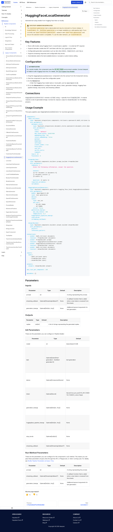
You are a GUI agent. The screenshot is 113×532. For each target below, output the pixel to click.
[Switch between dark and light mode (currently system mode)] (85, 2)
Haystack (15, 517)
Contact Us (77, 520)
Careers (76, 523)
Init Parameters (98, 24)
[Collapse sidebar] (12, 508)
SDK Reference (31, 2)
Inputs (96, 20)
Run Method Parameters (101, 27)
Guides (15, 2)
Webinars (46, 520)
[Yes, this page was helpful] (28, 494)
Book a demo (77, 2)
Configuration (96, 10)
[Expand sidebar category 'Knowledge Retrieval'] (21, 30)
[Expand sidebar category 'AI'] (21, 26)
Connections (96, 13)
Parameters (96, 17)
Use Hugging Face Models (66, 71)
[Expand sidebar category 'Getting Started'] (21, 6)
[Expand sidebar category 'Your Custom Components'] (21, 49)
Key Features (96, 8)
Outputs (96, 22)
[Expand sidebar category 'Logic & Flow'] (21, 37)
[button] (12, 10)
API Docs (22, 2)
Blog (45, 523)
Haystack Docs (17, 520)
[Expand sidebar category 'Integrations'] (21, 41)
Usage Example (97, 15)
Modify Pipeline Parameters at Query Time (41, 461)
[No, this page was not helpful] (35, 494)
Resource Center (48, 517)
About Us (76, 517)
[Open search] (100, 2)
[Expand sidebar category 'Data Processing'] (21, 34)
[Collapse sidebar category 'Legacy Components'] (21, 53)
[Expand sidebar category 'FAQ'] (21, 255)
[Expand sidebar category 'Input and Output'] (21, 44)
